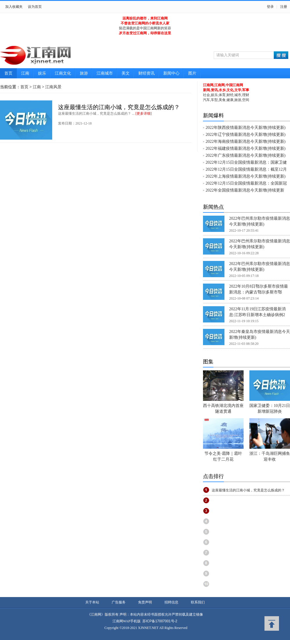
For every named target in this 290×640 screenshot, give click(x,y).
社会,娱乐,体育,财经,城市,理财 (226, 95)
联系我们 (198, 602)
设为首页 (35, 7)
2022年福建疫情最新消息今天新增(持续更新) (245, 148)
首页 (8, 73)
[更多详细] (143, 113)
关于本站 (92, 602)
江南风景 (53, 87)
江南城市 (105, 73)
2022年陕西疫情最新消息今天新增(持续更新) (245, 127)
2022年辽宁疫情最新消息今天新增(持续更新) (245, 134)
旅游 (84, 73)
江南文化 (63, 73)
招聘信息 (171, 602)
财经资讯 (146, 73)
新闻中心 (171, 73)
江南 (25, 73)
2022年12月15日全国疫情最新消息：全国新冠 (246, 183)
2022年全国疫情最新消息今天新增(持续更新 (245, 190)
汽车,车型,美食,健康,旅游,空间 (226, 100)
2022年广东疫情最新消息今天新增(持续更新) (245, 155)
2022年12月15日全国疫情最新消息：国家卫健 (246, 162)
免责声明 (145, 602)
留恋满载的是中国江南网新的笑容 (145, 28)
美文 (126, 73)
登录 (270, 7)
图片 (192, 73)
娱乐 (42, 73)
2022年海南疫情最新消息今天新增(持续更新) (245, 141)
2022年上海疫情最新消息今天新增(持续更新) (245, 176)
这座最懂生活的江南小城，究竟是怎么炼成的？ (119, 107)
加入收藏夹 (14, 7)
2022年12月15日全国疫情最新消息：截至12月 (246, 169)
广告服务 (119, 602)
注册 (283, 7)
